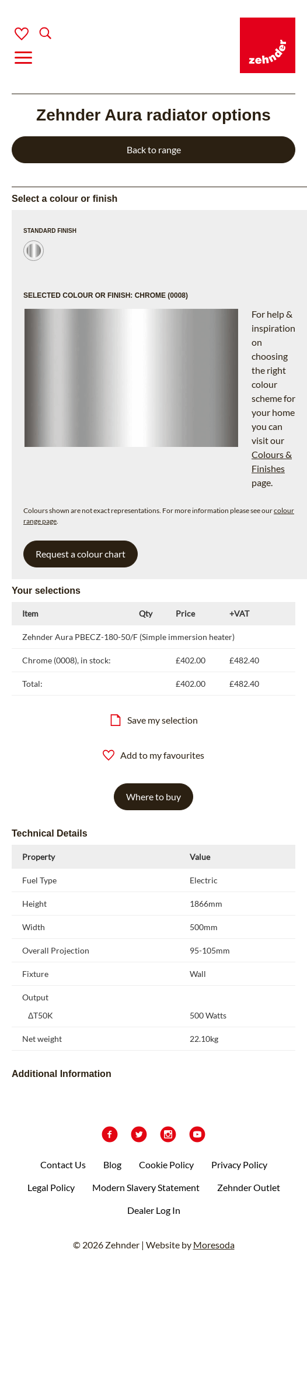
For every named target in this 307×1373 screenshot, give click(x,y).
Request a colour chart (80, 553)
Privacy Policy (239, 1164)
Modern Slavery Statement (146, 1187)
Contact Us (63, 1164)
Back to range (154, 149)
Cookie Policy (166, 1164)
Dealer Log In (153, 1210)
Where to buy (153, 796)
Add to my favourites (153, 755)
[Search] (35, 34)
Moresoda (214, 1244)
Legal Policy (51, 1187)
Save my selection (154, 720)
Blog (112, 1164)
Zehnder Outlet (248, 1187)
